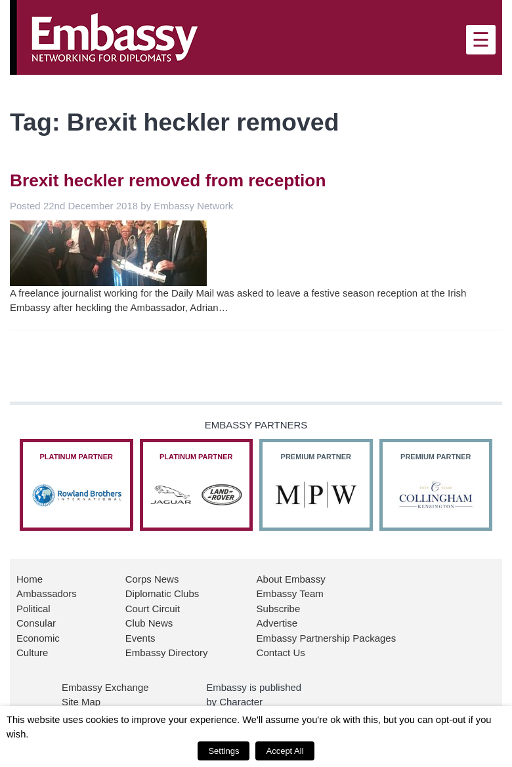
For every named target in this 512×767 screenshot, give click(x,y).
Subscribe (279, 608)
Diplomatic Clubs (162, 593)
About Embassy (291, 579)
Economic (38, 638)
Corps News (152, 579)
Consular (36, 623)
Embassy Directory (166, 652)
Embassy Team (290, 593)
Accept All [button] (284, 751)
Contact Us (281, 652)
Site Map (81, 701)
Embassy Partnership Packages (326, 638)
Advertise (277, 623)
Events (140, 638)
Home (29, 579)
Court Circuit (152, 608)
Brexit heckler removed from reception (168, 180)
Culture (32, 652)
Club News (149, 623)
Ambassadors (46, 593)
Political (33, 608)
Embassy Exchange (105, 687)
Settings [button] (223, 751)
